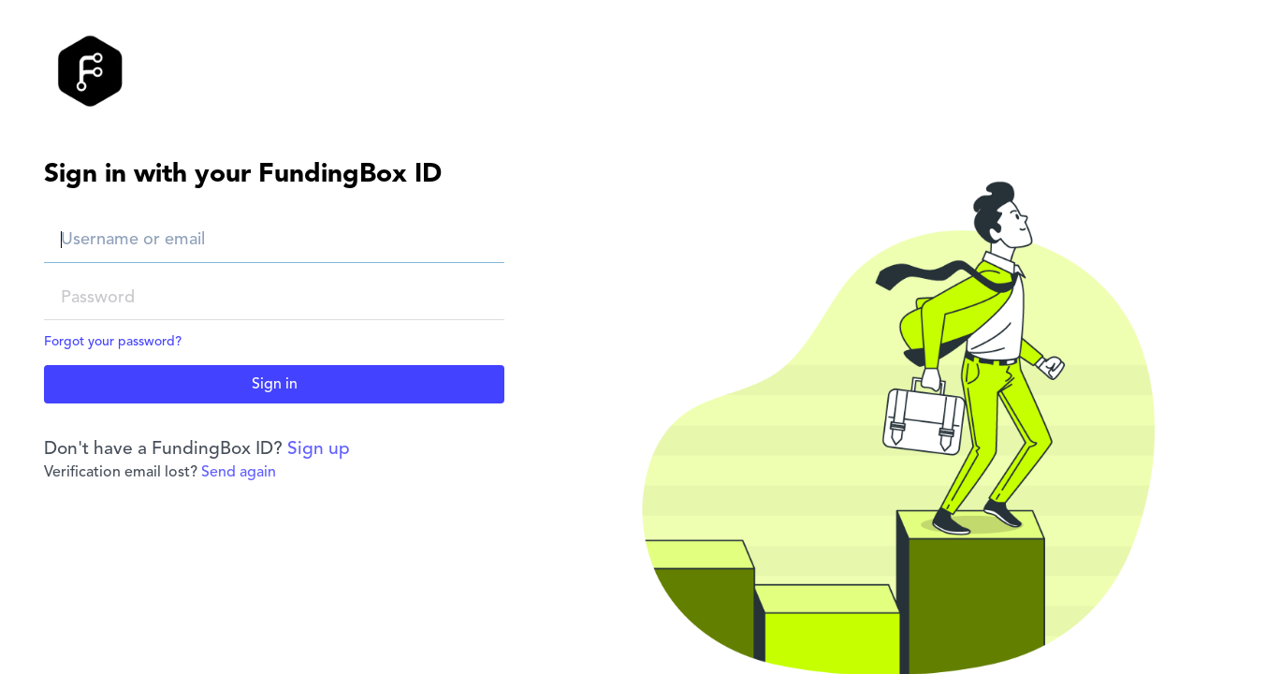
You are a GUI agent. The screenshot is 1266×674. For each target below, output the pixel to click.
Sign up (318, 449)
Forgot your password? (113, 341)
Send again (238, 472)
